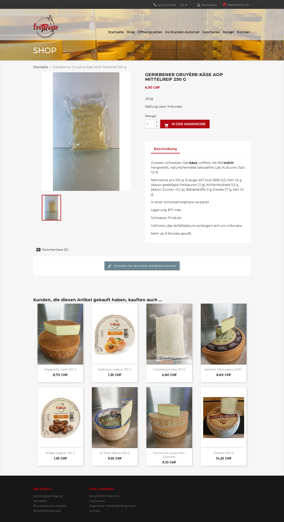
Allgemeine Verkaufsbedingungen (112, 506)
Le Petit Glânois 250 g (115, 453)
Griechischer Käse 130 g (169, 369)
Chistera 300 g (224, 453)
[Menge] (149, 124)
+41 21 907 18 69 (166, 5)
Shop (131, 32)
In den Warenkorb (184, 125)
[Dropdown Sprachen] (184, 5)
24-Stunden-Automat (182, 32)
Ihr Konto (42, 489)
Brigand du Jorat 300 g (60, 369)
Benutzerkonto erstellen (50, 506)
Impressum (97, 501)
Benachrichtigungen (47, 511)
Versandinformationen (104, 496)
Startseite (116, 32)
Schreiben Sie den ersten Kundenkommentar (142, 266)
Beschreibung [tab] (165, 149)
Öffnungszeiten (150, 32)
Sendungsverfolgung (47, 496)
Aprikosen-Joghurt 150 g (114, 369)
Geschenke (211, 32)
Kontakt (243, 32)
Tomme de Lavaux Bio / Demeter (169, 455)
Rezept (228, 32)
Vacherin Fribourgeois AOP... (223, 369)
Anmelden (40, 501)
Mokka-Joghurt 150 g (60, 453)
